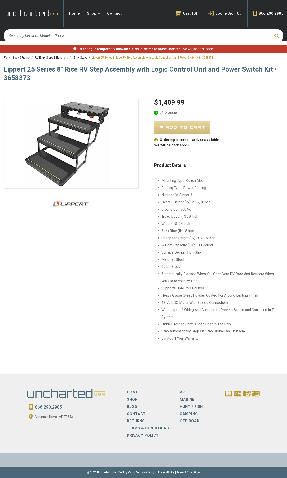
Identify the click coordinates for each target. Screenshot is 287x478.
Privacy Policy (166, 472)
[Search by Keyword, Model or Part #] (137, 36)
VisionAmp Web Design (141, 472)
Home (74, 13)
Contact (114, 13)
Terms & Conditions (190, 472)
